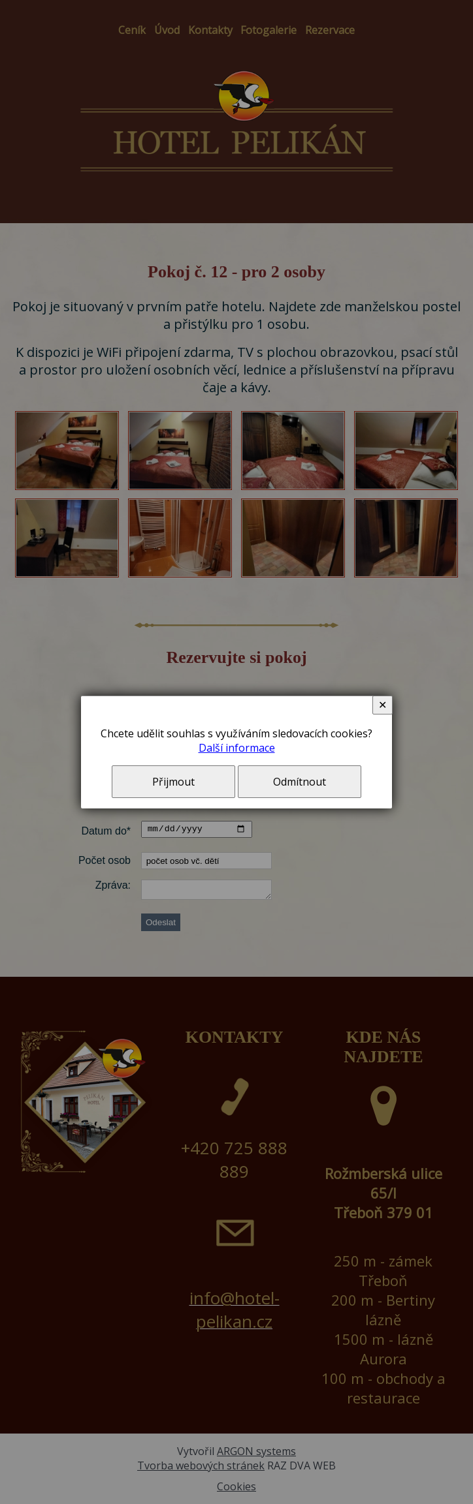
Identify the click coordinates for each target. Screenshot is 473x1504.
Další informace (237, 748)
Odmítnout (299, 782)
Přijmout (173, 782)
